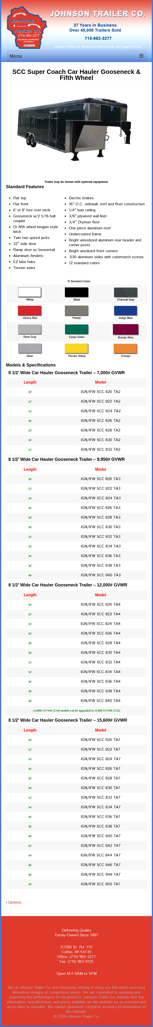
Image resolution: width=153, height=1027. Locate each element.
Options (14, 902)
